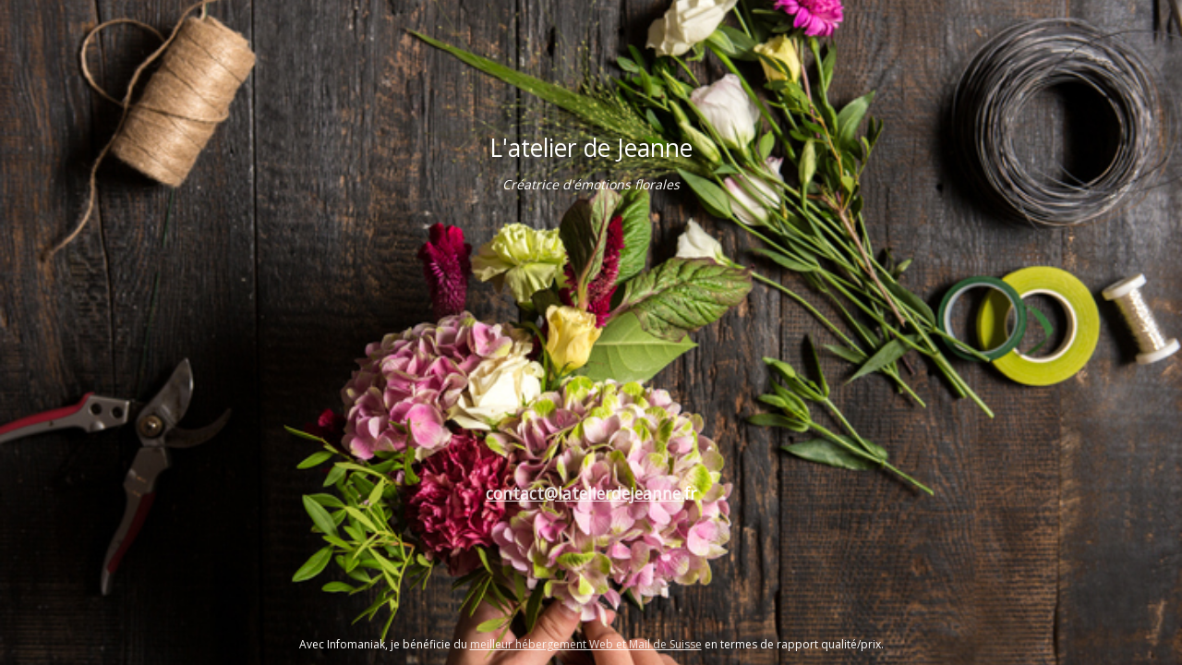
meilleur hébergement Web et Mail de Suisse (586, 644)
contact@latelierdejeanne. (585, 493)
